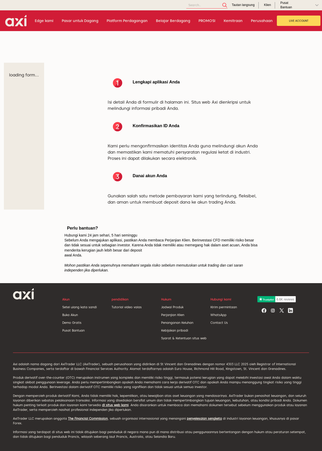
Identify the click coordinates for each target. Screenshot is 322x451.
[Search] (207, 5)
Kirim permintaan (223, 307)
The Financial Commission (88, 418)
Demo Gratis (71, 323)
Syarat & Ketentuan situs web (184, 338)
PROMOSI (206, 21)
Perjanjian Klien (172, 315)
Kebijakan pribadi (174, 330)
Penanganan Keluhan (177, 323)
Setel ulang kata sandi (79, 307)
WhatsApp (218, 315)
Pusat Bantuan (73, 330)
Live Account (299, 20)
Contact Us (219, 323)
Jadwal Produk (172, 307)
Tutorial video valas (127, 307)
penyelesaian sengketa (204, 418)
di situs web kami (115, 405)
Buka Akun (70, 315)
